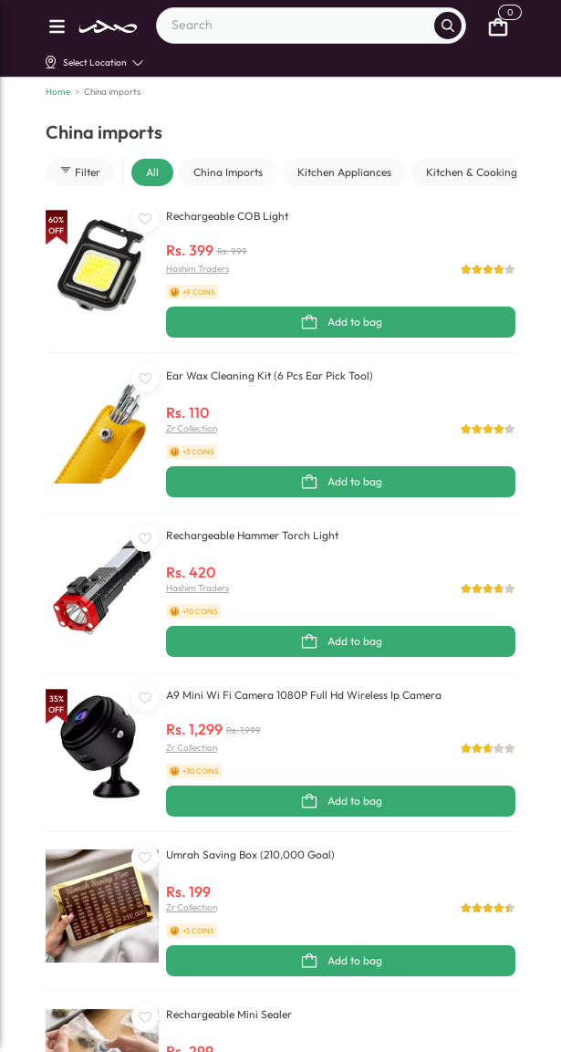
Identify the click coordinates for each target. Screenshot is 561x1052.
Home (58, 92)
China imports (112, 92)
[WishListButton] (145, 219)
